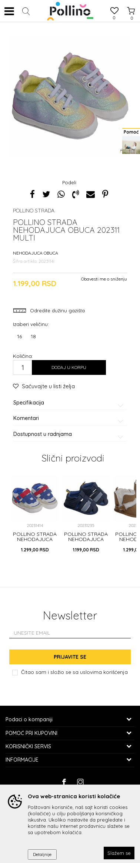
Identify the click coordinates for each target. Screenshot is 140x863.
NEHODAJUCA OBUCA (35, 253)
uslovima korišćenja (104, 672)
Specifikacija (69, 403)
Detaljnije (42, 854)
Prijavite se (70, 657)
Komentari (69, 418)
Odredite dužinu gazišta (57, 310)
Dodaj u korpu (68, 367)
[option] (70, 95)
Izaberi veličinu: (31, 324)
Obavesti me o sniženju (104, 279)
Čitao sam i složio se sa (74, 672)
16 (19, 336)
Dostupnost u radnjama (69, 434)
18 (33, 336)
